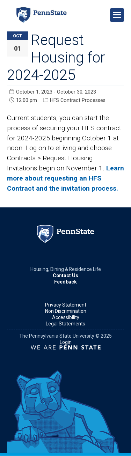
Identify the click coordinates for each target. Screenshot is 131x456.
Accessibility (65, 317)
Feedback (65, 282)
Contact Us (65, 275)
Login (66, 342)
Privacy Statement (65, 305)
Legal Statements (65, 323)
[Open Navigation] (117, 15)
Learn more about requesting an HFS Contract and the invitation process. (65, 178)
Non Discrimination (65, 311)
